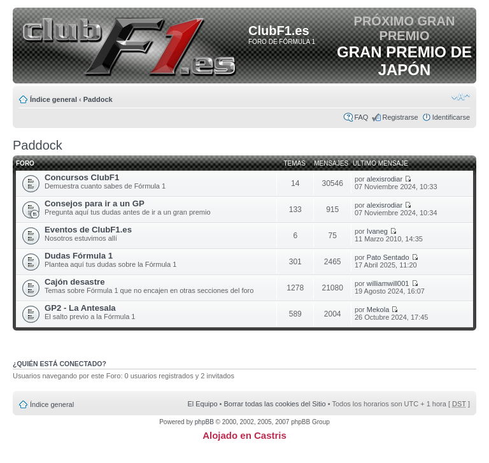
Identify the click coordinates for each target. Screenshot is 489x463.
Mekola (378, 309)
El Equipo (202, 404)
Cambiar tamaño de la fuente (460, 97)
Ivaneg (377, 231)
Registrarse (400, 117)
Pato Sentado (388, 257)
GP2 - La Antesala (80, 308)
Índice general (53, 99)
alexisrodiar (384, 179)
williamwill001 (388, 283)
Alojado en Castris (244, 435)
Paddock (98, 99)
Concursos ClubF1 (82, 177)
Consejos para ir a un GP (95, 203)
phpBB (204, 421)
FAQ (361, 117)
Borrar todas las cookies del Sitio (274, 404)
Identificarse (451, 117)
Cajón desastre (75, 282)
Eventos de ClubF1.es (88, 229)
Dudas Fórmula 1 (79, 255)
